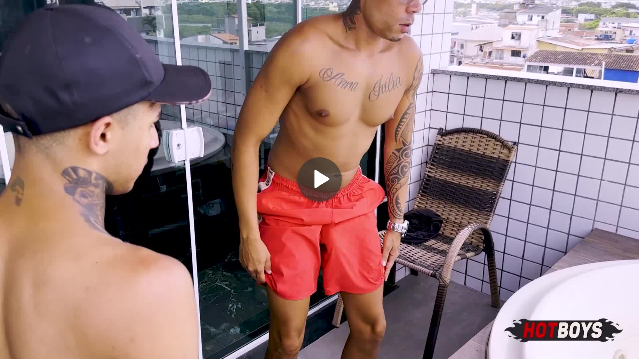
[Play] (319, 179)
